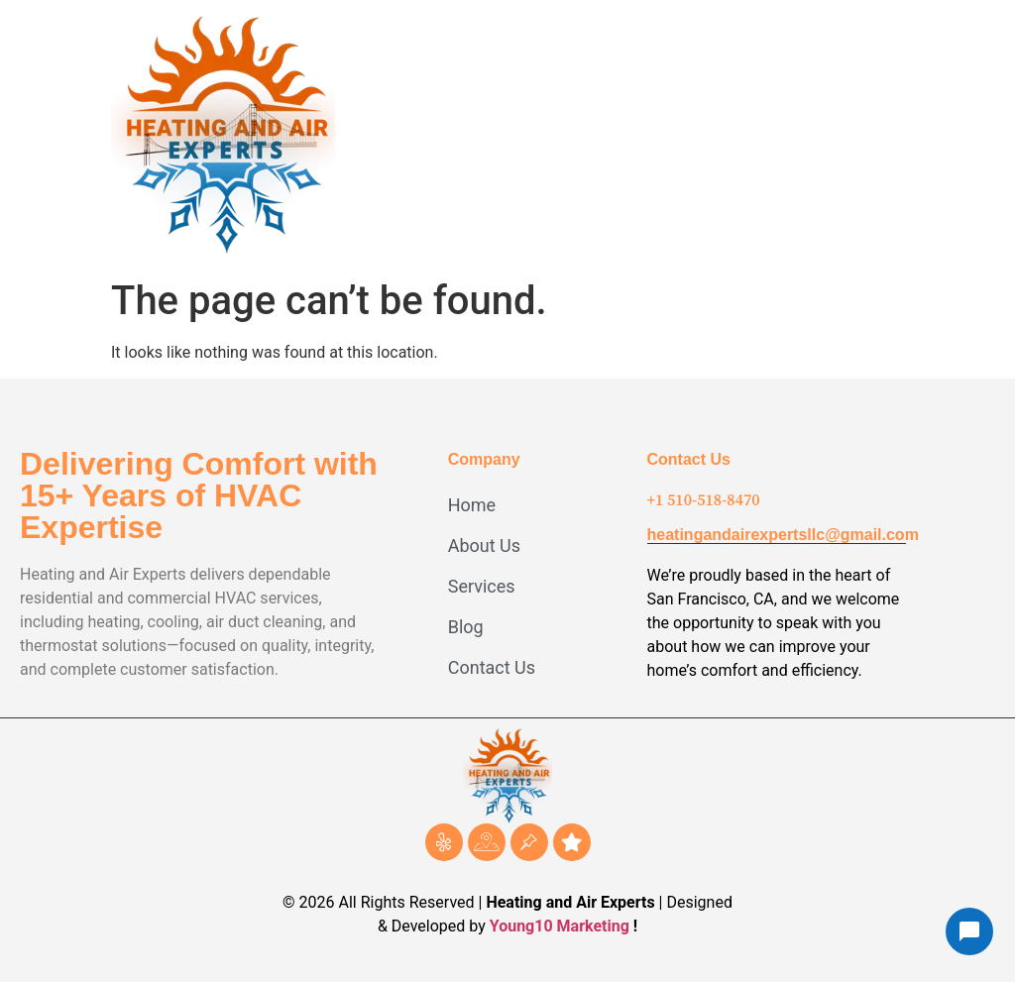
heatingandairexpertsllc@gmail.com (783, 534)
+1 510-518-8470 (703, 499)
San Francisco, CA (710, 599)
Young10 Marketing (559, 926)
